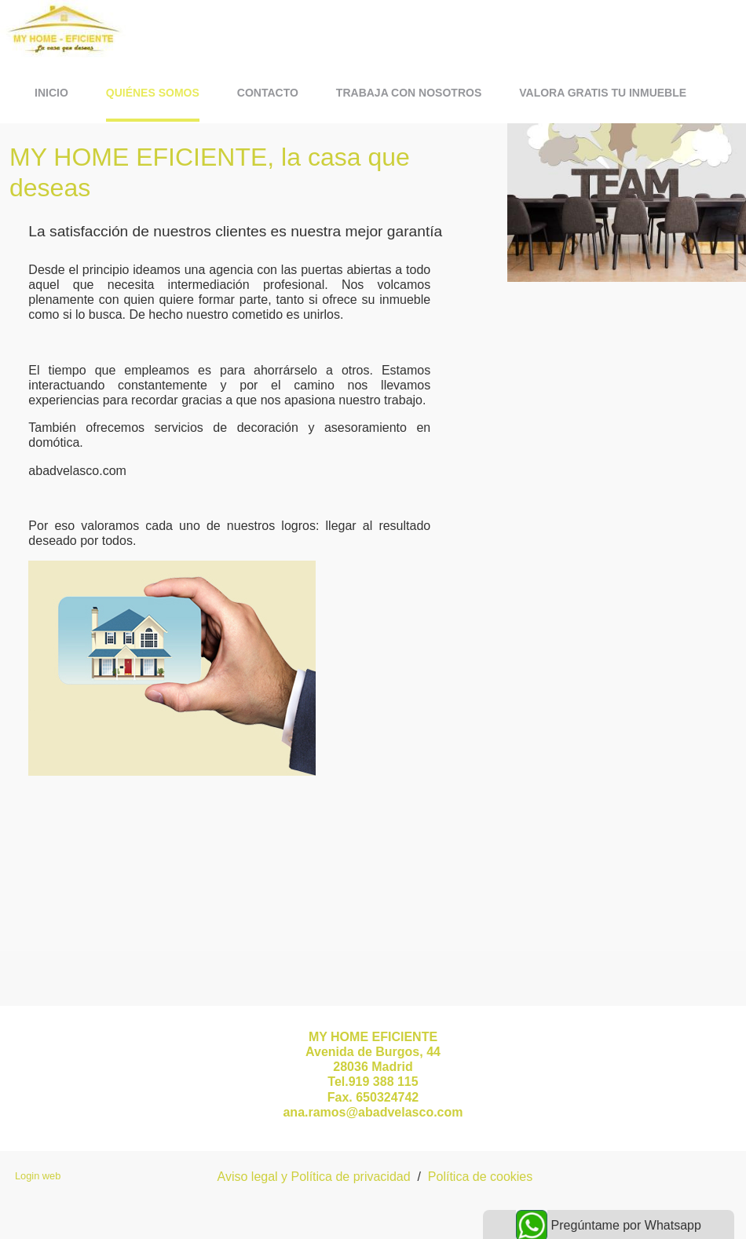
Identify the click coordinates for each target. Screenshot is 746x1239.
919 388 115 (384, 1081)
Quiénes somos (152, 92)
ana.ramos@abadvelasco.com (373, 1112)
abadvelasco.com (77, 470)
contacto (267, 92)
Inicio (51, 92)
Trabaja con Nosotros (408, 92)
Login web (37, 1176)
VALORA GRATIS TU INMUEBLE (602, 92)
